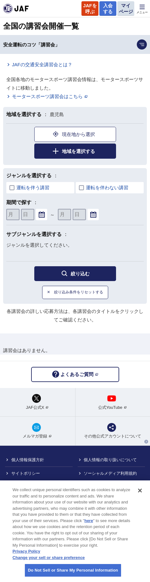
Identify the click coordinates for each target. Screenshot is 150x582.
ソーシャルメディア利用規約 (110, 473)
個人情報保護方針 (27, 459)
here (88, 523)
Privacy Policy (26, 554)
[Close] (140, 494)
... (42, 214)
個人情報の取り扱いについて (110, 459)
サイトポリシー (25, 473)
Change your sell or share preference (49, 560)
